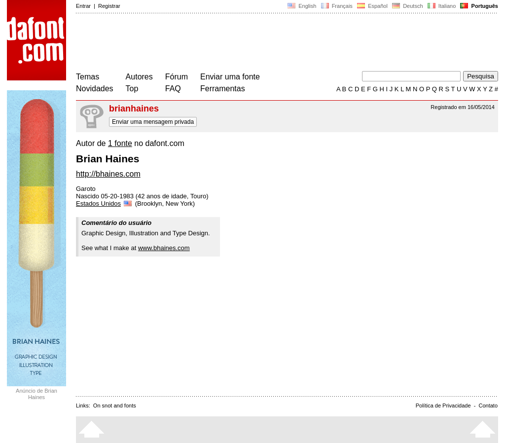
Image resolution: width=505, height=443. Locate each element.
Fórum (176, 77)
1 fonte (120, 143)
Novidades (94, 88)
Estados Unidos (104, 203)
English (302, 6)
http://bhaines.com (108, 174)
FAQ (173, 88)
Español (372, 6)
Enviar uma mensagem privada (153, 121)
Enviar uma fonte (230, 77)
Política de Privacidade (443, 405)
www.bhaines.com (164, 248)
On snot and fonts (114, 405)
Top (132, 88)
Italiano (442, 6)
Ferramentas (222, 88)
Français (336, 6)
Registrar (109, 6)
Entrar (83, 6)
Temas (87, 77)
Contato (488, 405)
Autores (139, 77)
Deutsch (408, 6)
